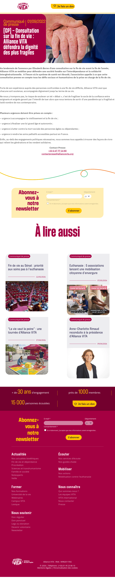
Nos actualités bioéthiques (25, 458)
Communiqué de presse (13, 23)
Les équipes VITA (67, 494)
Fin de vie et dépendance (24, 461)
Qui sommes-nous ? (68, 491)
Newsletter (17, 530)
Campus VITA (18, 500)
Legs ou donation (20, 523)
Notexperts (17, 475)
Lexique (16, 504)
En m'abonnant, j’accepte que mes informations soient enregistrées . (74, 204)
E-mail (49, 192)
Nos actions (64, 473)
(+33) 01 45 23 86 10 (66, 565)
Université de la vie (21, 494)
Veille (14, 478)
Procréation (18, 465)
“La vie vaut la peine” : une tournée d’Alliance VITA (25, 331)
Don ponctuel (18, 520)
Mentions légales (44, 568)
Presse (61, 504)
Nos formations (19, 491)
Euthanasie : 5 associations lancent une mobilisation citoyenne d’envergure (87, 269)
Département (89, 192)
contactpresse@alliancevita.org (57, 153)
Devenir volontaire (21, 527)
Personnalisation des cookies (65, 568)
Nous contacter (66, 500)
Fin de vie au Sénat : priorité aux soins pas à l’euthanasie (26, 267)
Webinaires (17, 497)
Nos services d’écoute (69, 458)
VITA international (67, 497)
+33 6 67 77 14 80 (57, 150)
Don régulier (18, 517)
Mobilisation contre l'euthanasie (74, 476)
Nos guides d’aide (67, 461)
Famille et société (20, 471)
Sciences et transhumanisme (26, 468)
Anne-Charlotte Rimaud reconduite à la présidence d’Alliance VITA (86, 333)
